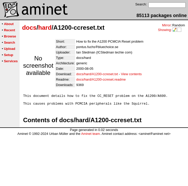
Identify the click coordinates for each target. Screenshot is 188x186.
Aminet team (90, 136)
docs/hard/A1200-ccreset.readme (101, 79)
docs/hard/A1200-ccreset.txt (97, 74)
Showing (164, 30)
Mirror (166, 25)
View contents (131, 74)
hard (45, 27)
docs (29, 27)
